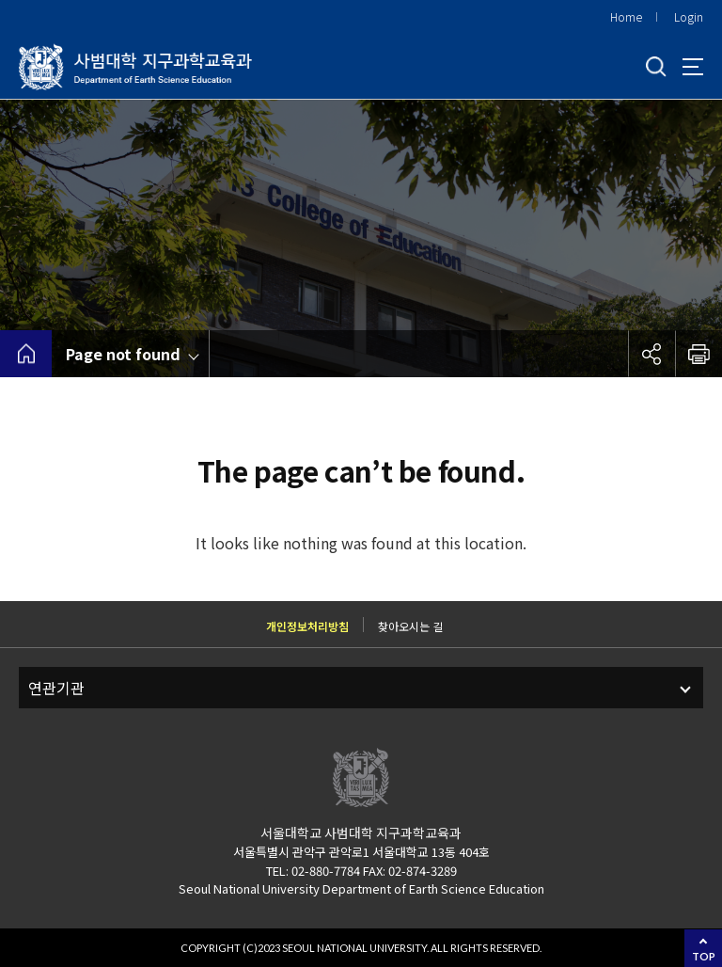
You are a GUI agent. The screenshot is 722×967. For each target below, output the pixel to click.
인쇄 (698, 353)
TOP (703, 956)
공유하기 (651, 353)
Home (626, 16)
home (26, 353)
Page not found (123, 353)
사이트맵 (693, 66)
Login (688, 16)
